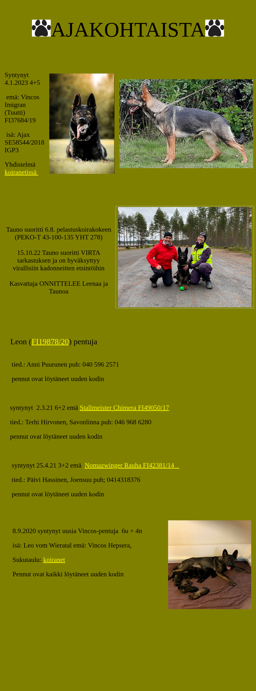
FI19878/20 (50, 341)
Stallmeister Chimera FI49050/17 (124, 407)
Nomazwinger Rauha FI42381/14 (132, 465)
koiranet (54, 559)
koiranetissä (21, 172)
